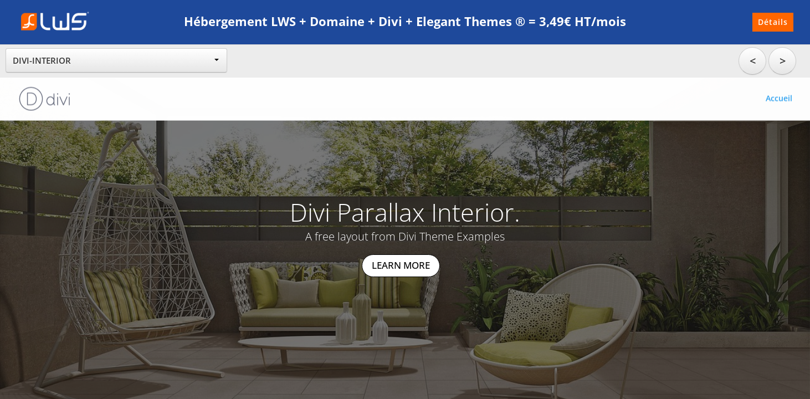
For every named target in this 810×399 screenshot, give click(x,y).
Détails (773, 22)
